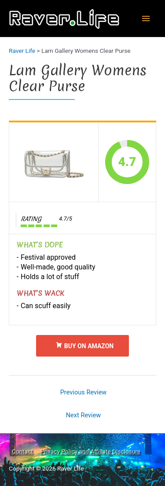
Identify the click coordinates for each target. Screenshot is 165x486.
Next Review (83, 415)
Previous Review (83, 392)
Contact (22, 451)
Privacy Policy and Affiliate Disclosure (90, 451)
